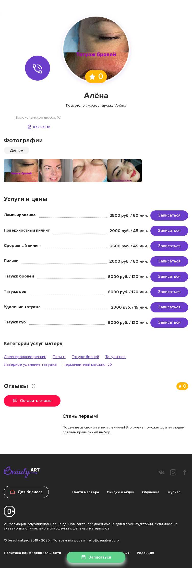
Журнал (174, 492)
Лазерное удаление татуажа (30, 364)
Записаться (169, 215)
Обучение (151, 492)
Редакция (145, 553)
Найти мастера (85, 492)
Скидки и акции (120, 492)
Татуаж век (115, 356)
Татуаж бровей (85, 356)
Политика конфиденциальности (32, 553)
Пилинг (59, 356)
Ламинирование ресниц (25, 356)
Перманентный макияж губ (87, 364)
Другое (16, 150)
